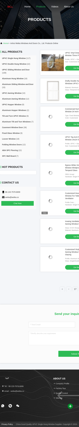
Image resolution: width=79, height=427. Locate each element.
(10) (13, 93)
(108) (16, 71)
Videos (54, 6)
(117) (16, 58)
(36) (14, 127)
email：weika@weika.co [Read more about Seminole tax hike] (13, 391)
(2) (15, 110)
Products (41, 6)
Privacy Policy (7, 424)
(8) (13, 104)
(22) (12, 150)
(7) (17, 122)
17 (75, 289)
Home (27, 6)
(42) (16, 64)
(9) (12, 133)
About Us (69, 6)
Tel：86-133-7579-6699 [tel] (12, 386)
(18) (14, 78)
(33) (17, 85)
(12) (15, 99)
